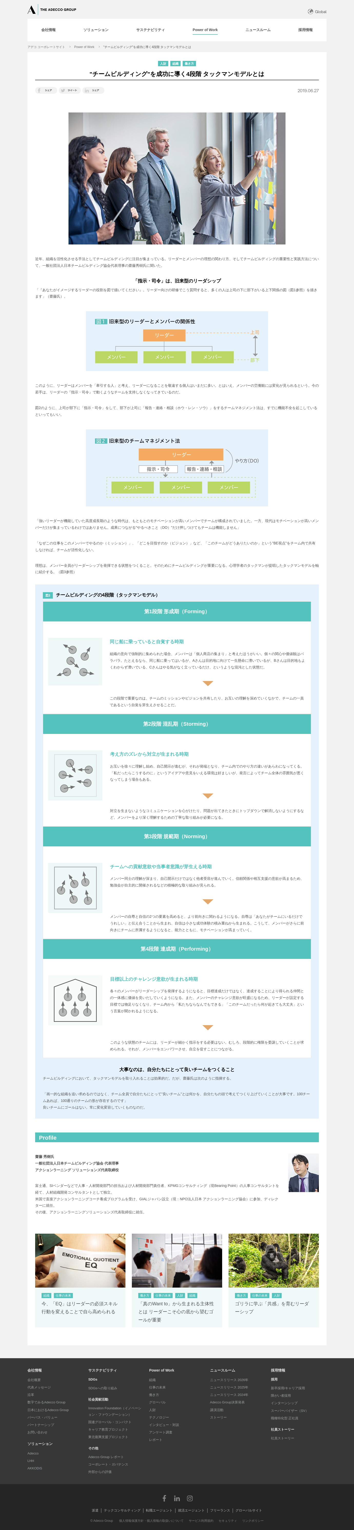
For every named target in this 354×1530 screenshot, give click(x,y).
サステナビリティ (102, 1370)
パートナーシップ (40, 1425)
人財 (152, 1410)
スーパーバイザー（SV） (290, 1411)
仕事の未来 (157, 1387)
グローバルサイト (248, 1510)
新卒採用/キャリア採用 (288, 1388)
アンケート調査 (160, 1432)
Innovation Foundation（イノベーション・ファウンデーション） (114, 1411)
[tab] (48, 30)
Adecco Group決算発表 (227, 1402)
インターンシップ (284, 1403)
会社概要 (34, 1380)
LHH (30, 1461)
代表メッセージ (39, 1387)
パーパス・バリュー (42, 1417)
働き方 (154, 1395)
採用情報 (278, 1370)
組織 (152, 1380)
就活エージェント (191, 1510)
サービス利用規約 (201, 1521)
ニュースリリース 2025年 (229, 1387)
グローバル (157, 1402)
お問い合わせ (37, 1432)
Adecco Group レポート (106, 1457)
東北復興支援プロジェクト (108, 1437)
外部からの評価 (100, 1472)
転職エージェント (159, 1510)
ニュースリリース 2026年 (229, 1380)
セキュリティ (228, 1521)
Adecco (32, 1453)
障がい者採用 (281, 1395)
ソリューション (40, 1444)
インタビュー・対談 (164, 1425)
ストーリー (218, 1417)
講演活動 (216, 1410)
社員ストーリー (282, 1438)
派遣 (95, 1510)
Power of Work (84, 47)
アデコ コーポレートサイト (46, 47)
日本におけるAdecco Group (48, 1410)
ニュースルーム (222, 1370)
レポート (155, 1440)
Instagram (190, 1498)
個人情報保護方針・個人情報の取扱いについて (151, 1521)
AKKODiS (34, 1468)
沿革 (30, 1395)
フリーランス (220, 1510)
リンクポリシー (253, 1521)
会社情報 (34, 1370)
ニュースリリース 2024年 (229, 1395)
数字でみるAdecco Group (46, 1402)
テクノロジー (159, 1417)
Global (321, 12)
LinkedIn (177, 1498)
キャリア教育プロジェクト (108, 1429)
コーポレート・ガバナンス (108, 1464)
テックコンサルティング (122, 1510)
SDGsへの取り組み (102, 1388)
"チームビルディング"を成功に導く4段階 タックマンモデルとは (147, 47)
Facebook (164, 1498)
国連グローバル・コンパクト (110, 1422)
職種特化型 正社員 (285, 1418)
